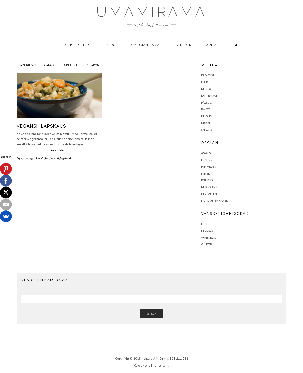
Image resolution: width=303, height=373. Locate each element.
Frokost (207, 75)
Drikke (206, 122)
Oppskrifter (79, 44)
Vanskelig (208, 237)
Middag (206, 89)
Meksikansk (210, 187)
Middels (207, 230)
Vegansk (54, 158)
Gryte (19, 158)
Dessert (207, 116)
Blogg (112, 44)
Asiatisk (207, 153)
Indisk (205, 173)
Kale (137, 365)
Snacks (206, 129)
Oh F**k (206, 244)
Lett (47, 158)
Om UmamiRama (147, 44)
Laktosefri (39, 158)
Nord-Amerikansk (214, 200)
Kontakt (213, 44)
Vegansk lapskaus (41, 126)
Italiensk (207, 180)
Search (151, 313)
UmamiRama (151, 12)
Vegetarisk (65, 158)
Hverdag (28, 158)
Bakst (205, 109)
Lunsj (205, 82)
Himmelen (208, 166)
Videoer (184, 44)
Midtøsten (209, 193)
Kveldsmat (209, 95)
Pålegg (206, 102)
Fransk (206, 159)
